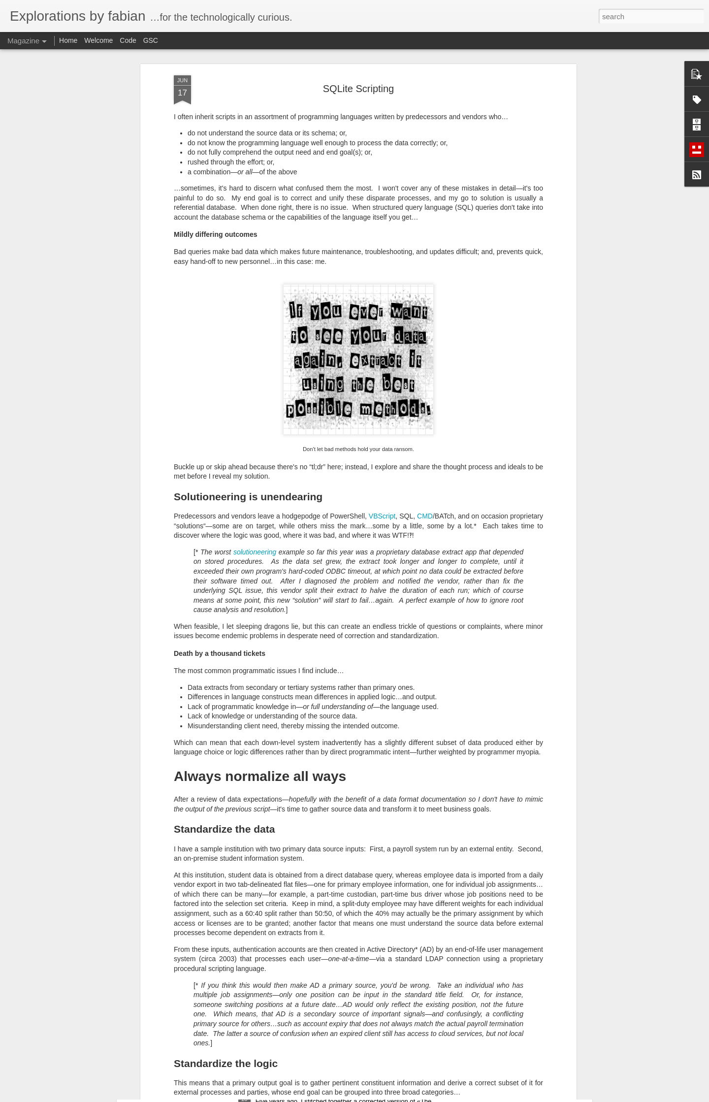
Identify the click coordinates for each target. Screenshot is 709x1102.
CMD (425, 336)
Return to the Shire (289, 1091)
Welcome (98, 40)
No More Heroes (284, 867)
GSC (150, 40)
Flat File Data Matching (296, 979)
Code (128, 40)
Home (68, 40)
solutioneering (254, 372)
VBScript (382, 336)
